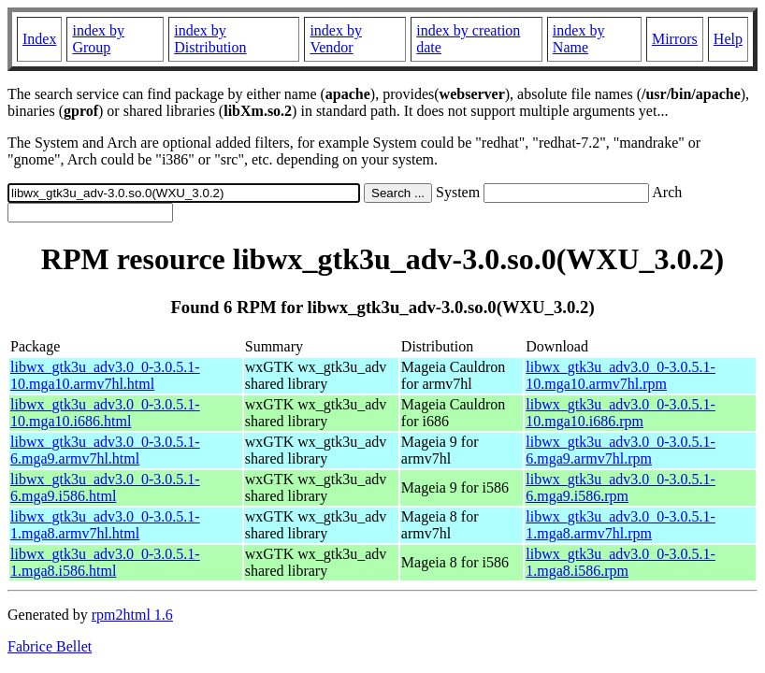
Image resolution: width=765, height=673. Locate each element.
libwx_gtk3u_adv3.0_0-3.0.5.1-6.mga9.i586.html (105, 487)
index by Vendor (336, 38)
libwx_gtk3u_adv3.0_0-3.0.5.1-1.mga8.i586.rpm (620, 562)
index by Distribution (210, 38)
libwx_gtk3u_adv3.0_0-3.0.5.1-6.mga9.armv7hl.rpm (620, 450)
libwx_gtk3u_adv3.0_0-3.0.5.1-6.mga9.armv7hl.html (105, 450)
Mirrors (675, 39)
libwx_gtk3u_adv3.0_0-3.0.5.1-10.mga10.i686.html (105, 412)
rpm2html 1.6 (132, 615)
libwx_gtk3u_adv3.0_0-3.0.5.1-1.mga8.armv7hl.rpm (620, 524)
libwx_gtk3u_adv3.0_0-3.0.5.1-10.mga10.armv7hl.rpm (620, 375)
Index (39, 39)
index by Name (579, 38)
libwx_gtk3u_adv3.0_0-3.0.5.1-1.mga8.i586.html (105, 562)
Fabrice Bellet (49, 646)
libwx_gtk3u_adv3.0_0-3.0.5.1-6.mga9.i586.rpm (620, 487)
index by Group (98, 38)
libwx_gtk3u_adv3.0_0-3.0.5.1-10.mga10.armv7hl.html (105, 375)
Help (728, 39)
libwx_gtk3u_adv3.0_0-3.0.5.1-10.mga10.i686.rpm (620, 412)
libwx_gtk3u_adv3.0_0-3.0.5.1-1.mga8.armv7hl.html (105, 524)
